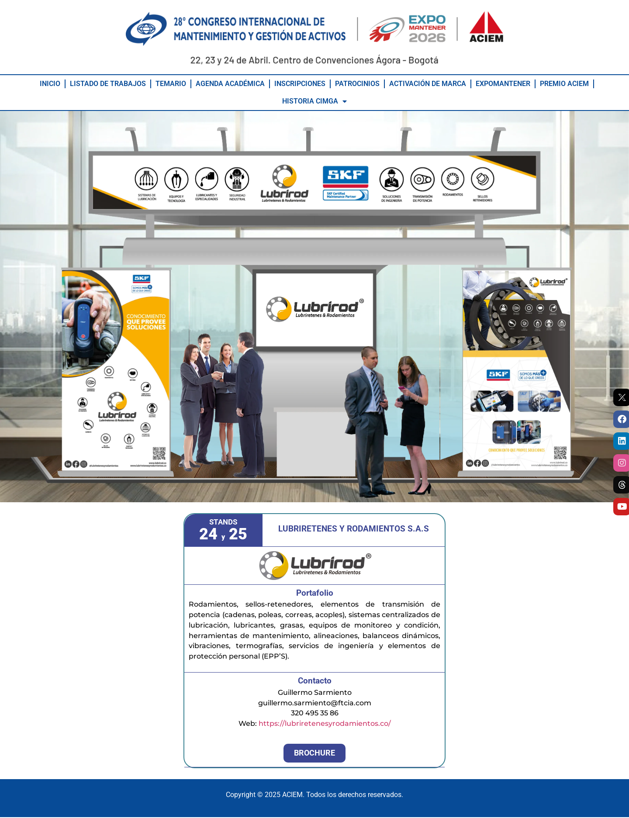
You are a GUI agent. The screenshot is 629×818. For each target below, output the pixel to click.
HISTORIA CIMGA (314, 102)
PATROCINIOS (357, 84)
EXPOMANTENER (503, 84)
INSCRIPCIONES (299, 84)
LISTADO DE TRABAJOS (108, 84)
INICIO (50, 84)
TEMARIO (171, 84)
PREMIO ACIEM (564, 84)
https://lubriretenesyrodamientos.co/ (325, 724)
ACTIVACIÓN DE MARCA (427, 84)
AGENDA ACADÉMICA (230, 84)
